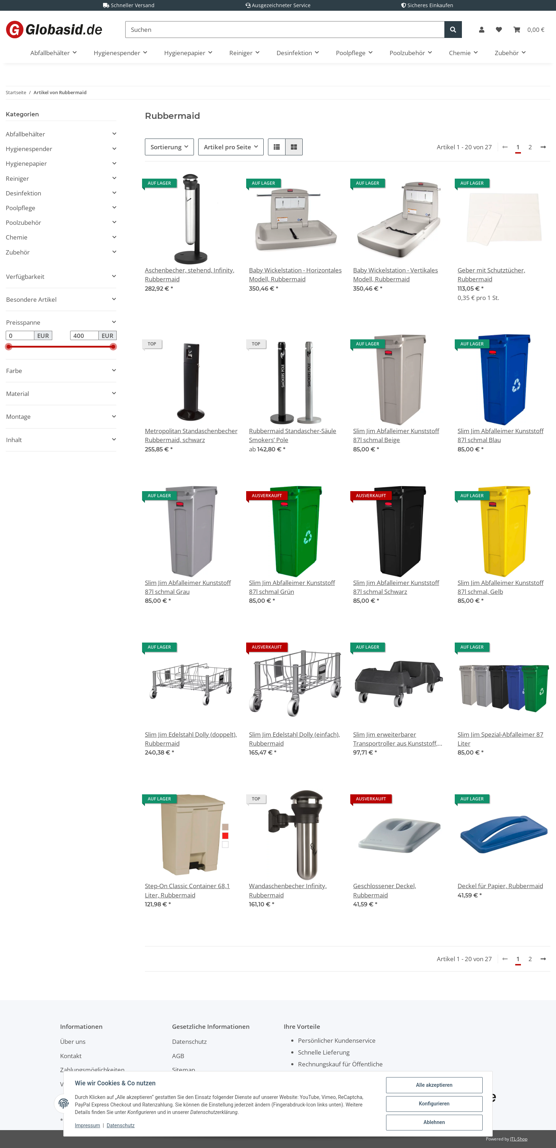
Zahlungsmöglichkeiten (92, 1070)
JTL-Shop (518, 1139)
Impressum (87, 1126)
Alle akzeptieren (434, 1085)
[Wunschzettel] (499, 29)
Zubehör (18, 252)
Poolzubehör (23, 222)
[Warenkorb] (529, 29)
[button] (481, 29)
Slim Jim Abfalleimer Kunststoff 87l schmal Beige (396, 435)
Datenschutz (189, 1041)
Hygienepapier (26, 163)
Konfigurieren (434, 1104)
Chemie (17, 237)
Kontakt (71, 1056)
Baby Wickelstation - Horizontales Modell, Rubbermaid (295, 274)
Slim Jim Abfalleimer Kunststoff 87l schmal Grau (188, 587)
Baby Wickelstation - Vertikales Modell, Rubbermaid (395, 274)
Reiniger (17, 178)
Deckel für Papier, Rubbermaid (500, 886)
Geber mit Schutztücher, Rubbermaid (491, 274)
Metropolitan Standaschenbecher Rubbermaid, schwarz (191, 435)
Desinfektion (23, 193)
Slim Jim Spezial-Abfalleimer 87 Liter (500, 738)
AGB (178, 1056)
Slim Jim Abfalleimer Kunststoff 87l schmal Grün (292, 587)
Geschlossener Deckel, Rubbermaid (384, 890)
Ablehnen (433, 1122)
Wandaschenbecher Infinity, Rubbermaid (288, 890)
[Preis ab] (20, 335)
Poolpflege (20, 208)
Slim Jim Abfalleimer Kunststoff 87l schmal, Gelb (500, 587)
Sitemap (183, 1070)
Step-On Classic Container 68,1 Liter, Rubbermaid (187, 890)
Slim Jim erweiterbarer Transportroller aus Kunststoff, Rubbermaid (395, 739)
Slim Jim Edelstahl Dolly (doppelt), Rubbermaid (191, 738)
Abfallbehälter (25, 134)
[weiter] (543, 147)
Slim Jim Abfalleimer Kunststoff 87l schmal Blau (500, 435)
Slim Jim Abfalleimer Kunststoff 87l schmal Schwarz (396, 587)
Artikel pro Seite (227, 147)
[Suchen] (285, 29)
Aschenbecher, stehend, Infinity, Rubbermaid (189, 274)
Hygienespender (29, 149)
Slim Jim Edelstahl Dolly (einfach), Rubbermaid (294, 738)
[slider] (8, 347)
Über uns (73, 1041)
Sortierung (166, 147)
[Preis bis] (84, 335)
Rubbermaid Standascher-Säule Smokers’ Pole (292, 435)
